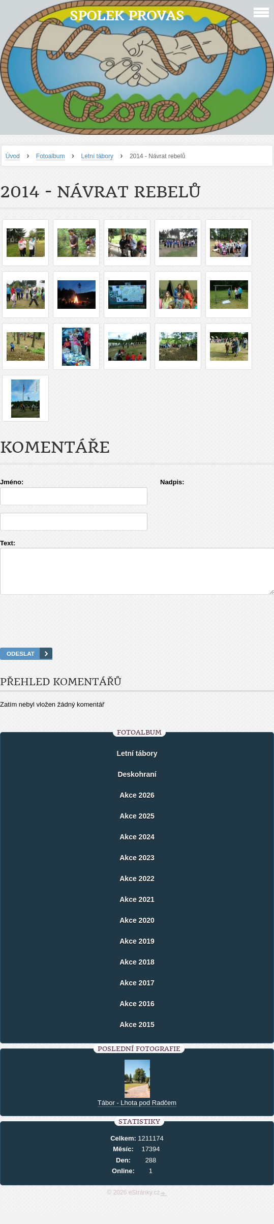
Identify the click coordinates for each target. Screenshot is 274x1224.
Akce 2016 (137, 1013)
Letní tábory (97, 156)
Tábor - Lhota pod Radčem (137, 1112)
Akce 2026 (137, 804)
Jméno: (11, 482)
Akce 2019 (137, 950)
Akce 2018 (137, 971)
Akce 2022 (137, 888)
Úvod (13, 156)
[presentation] (137, 634)
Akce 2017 (137, 992)
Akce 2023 (137, 867)
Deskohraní (136, 783)
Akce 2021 (137, 909)
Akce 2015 (137, 1034)
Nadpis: (172, 482)
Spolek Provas (127, 15)
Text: (7, 543)
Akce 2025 (137, 825)
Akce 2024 (137, 846)
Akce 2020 (137, 929)
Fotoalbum (50, 156)
